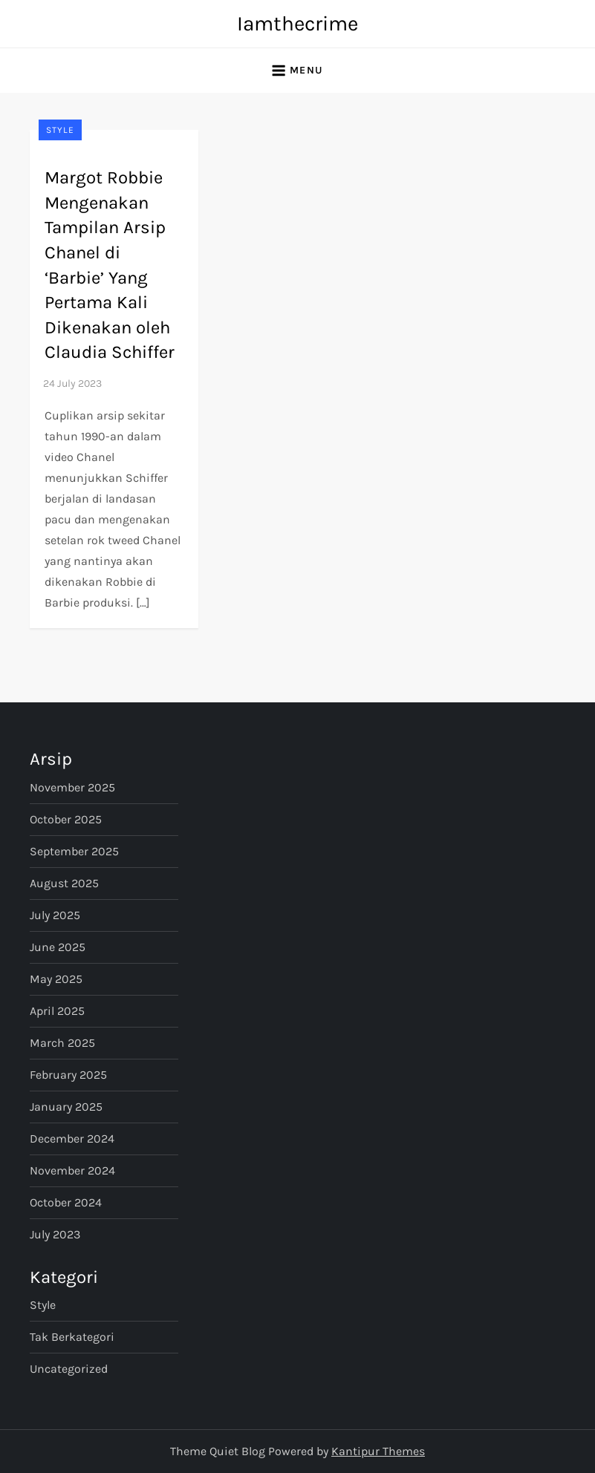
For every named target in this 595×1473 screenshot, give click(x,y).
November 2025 (72, 787)
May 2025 (56, 979)
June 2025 (57, 947)
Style (60, 130)
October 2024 (66, 1202)
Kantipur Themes (378, 1451)
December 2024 (72, 1138)
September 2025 (74, 851)
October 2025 (66, 819)
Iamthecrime (297, 23)
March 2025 (62, 1043)
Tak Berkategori (72, 1337)
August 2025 (64, 883)
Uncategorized (69, 1369)
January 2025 (66, 1107)
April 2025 (57, 1011)
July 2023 (55, 1234)
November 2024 (72, 1170)
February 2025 (68, 1075)
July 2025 (55, 915)
